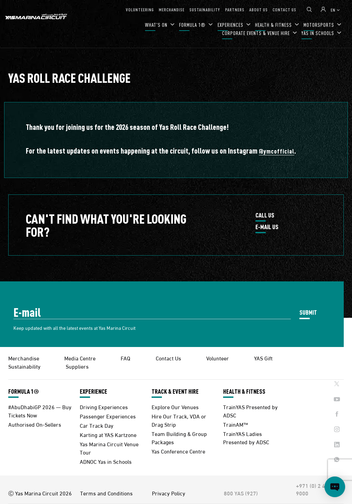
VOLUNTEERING (140, 9)
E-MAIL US (266, 227)
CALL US (264, 215)
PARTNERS (234, 9)
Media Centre (80, 358)
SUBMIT (308, 312)
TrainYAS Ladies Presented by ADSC (246, 437)
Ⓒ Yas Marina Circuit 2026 (40, 493)
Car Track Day (96, 425)
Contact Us (168, 358)
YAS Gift (263, 358)
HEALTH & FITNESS (244, 391)
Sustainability (24, 366)
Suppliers (77, 366)
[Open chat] (334, 487)
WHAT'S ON (157, 25)
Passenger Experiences (108, 416)
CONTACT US (284, 9)
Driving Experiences (104, 407)
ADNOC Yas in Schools (106, 461)
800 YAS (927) (241, 493)
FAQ (125, 358)
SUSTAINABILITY (204, 9)
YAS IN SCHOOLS (318, 33)
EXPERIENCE (93, 391)
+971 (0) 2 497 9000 (313, 489)
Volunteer (217, 358)
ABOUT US (258, 9)
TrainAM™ (235, 424)
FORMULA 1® (193, 25)
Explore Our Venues (175, 407)
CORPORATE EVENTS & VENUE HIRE (256, 33)
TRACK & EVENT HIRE (175, 391)
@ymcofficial (276, 151)
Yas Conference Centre (178, 451)
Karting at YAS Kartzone (108, 434)
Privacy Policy (168, 493)
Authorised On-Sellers (34, 424)
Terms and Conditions (106, 493)
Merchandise (23, 358)
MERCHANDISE (172, 9)
